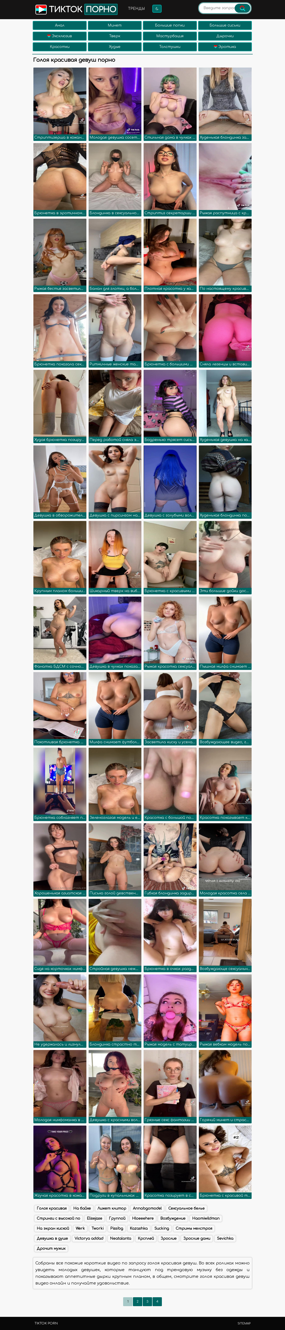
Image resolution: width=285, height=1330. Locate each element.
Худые (114, 47)
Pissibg (116, 1229)
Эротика (225, 47)
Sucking (161, 1229)
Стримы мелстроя (194, 1229)
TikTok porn (46, 1323)
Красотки (59, 47)
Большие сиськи (225, 25)
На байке (82, 1208)
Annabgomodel (147, 1208)
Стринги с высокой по (58, 1219)
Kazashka (139, 1229)
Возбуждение (172, 1219)
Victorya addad (89, 1239)
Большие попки (170, 25)
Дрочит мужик (51, 1249)
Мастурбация (169, 36)
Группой (117, 1219)
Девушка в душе (52, 1239)
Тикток (76, 9)
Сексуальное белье (186, 1208)
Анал (59, 25)
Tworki (98, 1229)
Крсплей (146, 1239)
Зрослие (169, 1239)
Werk (80, 1229)
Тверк (114, 36)
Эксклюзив (59, 36)
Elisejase (94, 1219)
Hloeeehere (143, 1219)
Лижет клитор (112, 1208)
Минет (115, 25)
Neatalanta (120, 1239)
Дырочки (225, 36)
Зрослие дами (196, 1239)
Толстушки (169, 47)
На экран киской (53, 1229)
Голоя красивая (52, 1208)
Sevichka (225, 1239)
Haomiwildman (206, 1219)
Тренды (136, 9)
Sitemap (244, 1323)
